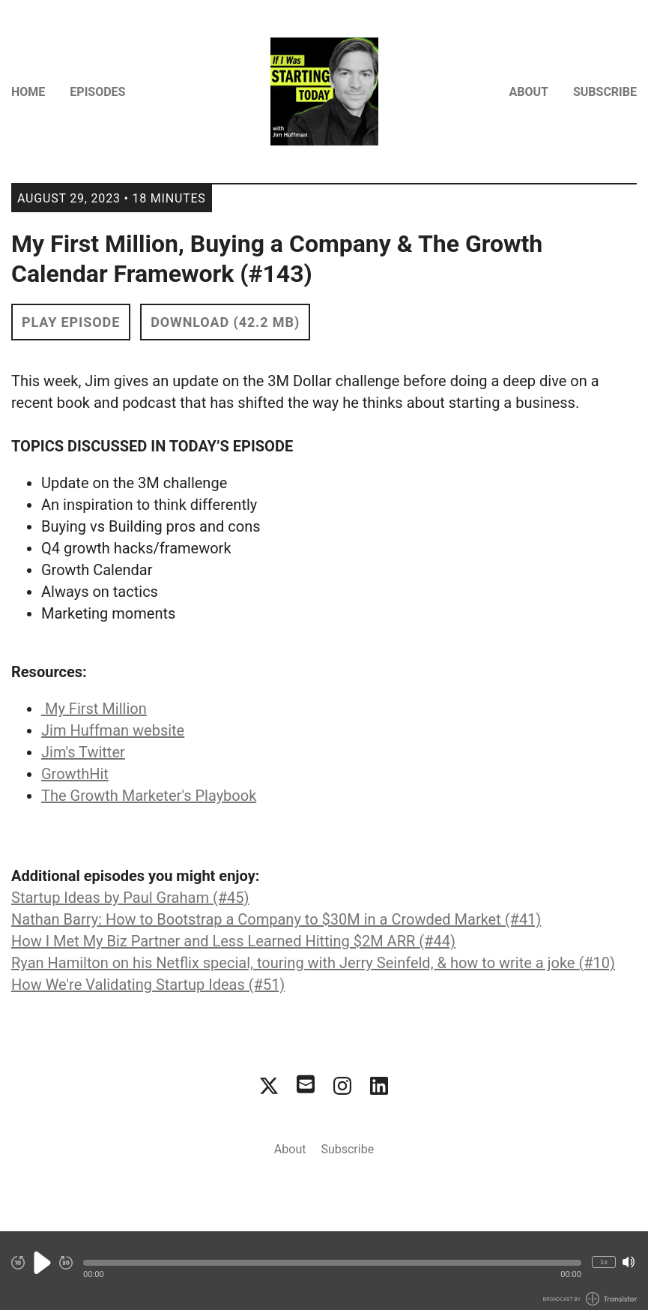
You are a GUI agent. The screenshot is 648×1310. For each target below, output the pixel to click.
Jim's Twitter (83, 752)
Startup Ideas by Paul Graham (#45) (130, 898)
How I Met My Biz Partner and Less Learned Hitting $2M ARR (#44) (233, 941)
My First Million (94, 709)
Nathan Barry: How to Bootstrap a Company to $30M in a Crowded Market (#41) (276, 919)
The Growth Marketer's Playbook (148, 796)
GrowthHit (75, 774)
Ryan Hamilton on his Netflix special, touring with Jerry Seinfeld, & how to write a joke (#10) (313, 963)
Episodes (97, 92)
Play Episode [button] (71, 322)
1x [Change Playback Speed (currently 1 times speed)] (604, 1262)
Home (28, 92)
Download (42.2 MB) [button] (225, 322)
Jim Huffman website (112, 730)
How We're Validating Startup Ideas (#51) (148, 985)
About (528, 92)
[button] (332, 1263)
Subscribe (605, 92)
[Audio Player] (324, 1270)
